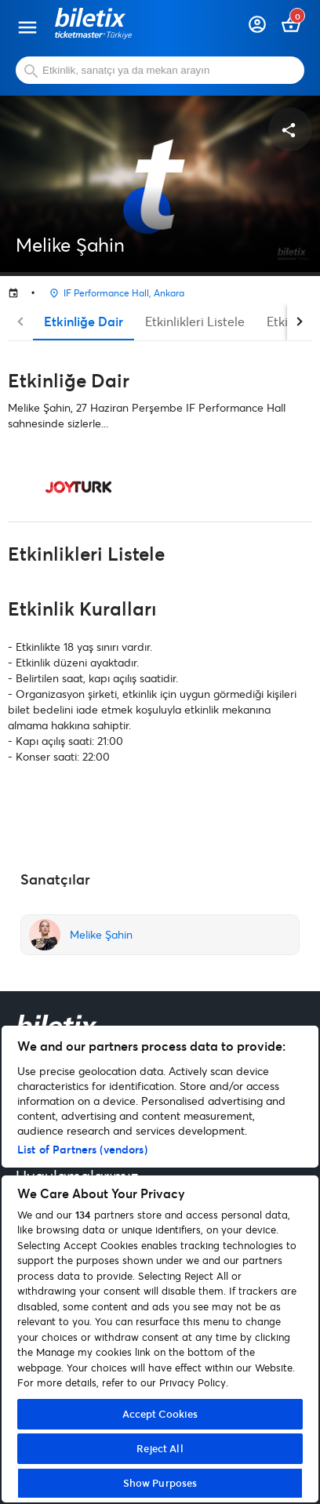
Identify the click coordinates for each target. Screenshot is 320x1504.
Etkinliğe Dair (83, 321)
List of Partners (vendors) (82, 1149)
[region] (160, 1264)
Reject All (159, 1448)
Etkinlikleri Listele (195, 321)
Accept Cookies (160, 1414)
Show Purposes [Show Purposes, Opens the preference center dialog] (160, 1483)
